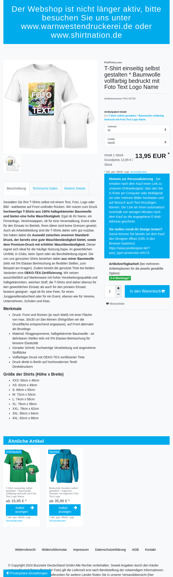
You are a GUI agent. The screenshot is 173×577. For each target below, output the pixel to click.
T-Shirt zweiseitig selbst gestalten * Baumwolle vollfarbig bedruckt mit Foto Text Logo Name (21, 492)
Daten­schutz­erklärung (110, 549)
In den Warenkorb (147, 291)
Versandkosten (138, 171)
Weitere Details (75, 188)
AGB (135, 549)
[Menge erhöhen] (118, 288)
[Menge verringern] (118, 294)
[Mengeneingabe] (109, 291)
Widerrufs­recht (25, 549)
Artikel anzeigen (24, 510)
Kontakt (150, 549)
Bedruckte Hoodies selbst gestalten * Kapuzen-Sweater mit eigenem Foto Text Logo (64, 492)
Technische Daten (45, 188)
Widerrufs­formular (54, 549)
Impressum (81, 549)
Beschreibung (16, 188)
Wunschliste (115, 303)
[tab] (16, 188)
